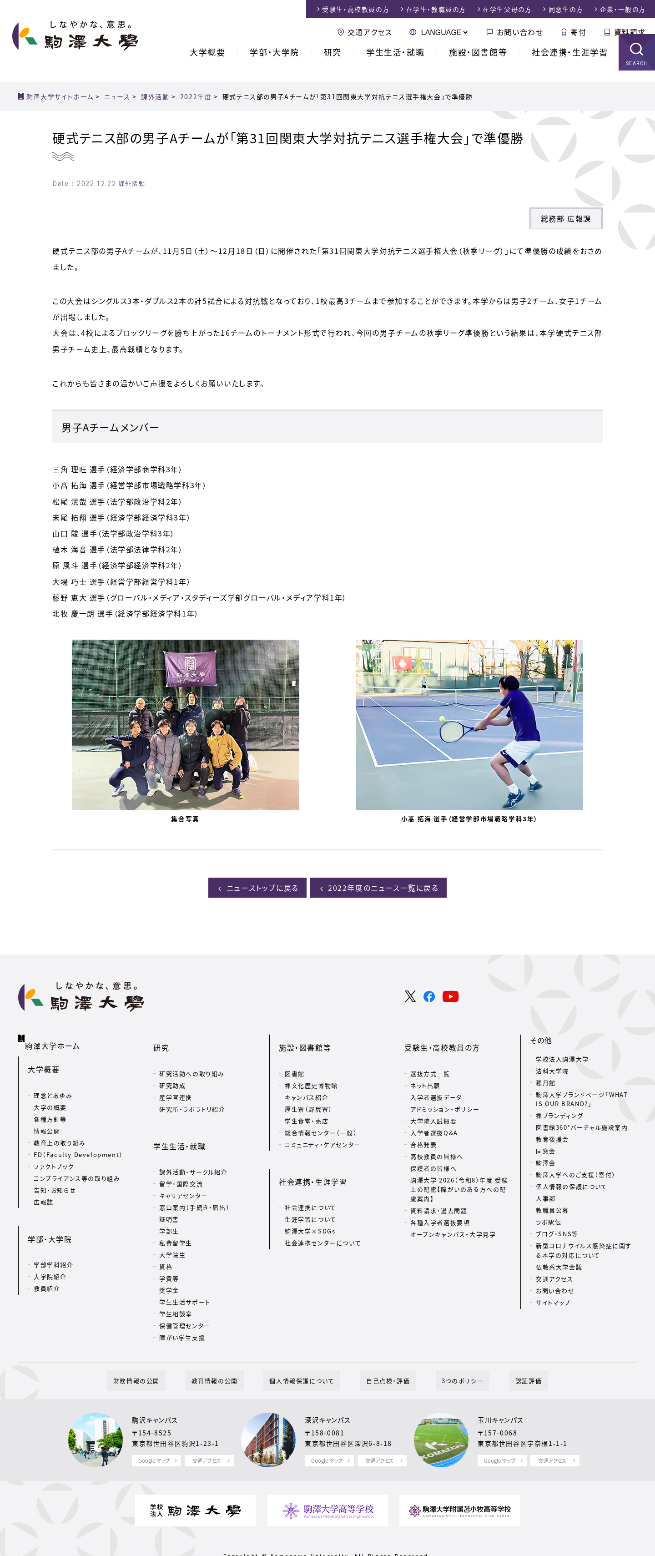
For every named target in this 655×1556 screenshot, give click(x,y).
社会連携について (311, 1176)
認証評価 (499, 1349)
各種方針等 (50, 1106)
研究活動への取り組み (192, 1057)
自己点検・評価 (382, 1349)
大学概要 (207, 63)
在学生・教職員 (436, 9)
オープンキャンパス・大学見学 (453, 1218)
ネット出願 (425, 1069)
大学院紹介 (50, 1249)
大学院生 (172, 1224)
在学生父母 (507, 9)
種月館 (546, 1080)
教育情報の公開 (232, 1349)
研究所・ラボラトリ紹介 (192, 1092)
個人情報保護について (307, 1349)
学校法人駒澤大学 (562, 1057)
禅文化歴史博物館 (311, 1069)
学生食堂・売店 (306, 1104)
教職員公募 (552, 1208)
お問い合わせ (520, 31)
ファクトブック (54, 1153)
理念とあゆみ (53, 1082)
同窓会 (546, 1149)
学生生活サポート (185, 1271)
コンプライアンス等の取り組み (77, 1165)
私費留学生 (175, 1212)
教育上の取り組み (60, 1130)
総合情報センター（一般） (321, 1116)
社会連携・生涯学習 (570, 63)
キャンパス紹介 (306, 1080)
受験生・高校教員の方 (442, 1038)
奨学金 (169, 1259)
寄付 (578, 31)
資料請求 (630, 31)
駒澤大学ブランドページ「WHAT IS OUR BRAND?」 (582, 1097)
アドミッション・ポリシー (444, 1092)
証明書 (169, 1188)
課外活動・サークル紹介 (193, 1141)
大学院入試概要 (433, 1104)
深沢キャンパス (331, 1389)
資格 (165, 1236)
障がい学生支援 (182, 1307)
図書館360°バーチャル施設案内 (582, 1126)
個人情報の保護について (572, 1185)
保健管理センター (185, 1295)
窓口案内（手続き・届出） (194, 1176)
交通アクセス (370, 31)
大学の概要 (50, 1094)
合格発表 (423, 1128)
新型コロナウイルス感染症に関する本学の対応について (584, 1249)
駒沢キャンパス (158, 1389)
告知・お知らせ (55, 1177)
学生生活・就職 (395, 63)
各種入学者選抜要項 (440, 1206)
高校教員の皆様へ (437, 1140)
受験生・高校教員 (355, 9)
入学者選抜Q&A (434, 1116)
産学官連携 (175, 1080)
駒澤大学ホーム (54, 1037)
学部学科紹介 (54, 1237)
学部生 (169, 1200)
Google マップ (154, 1430)
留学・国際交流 (181, 1153)
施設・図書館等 (478, 63)
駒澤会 (546, 1161)
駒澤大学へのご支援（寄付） (576, 1173)
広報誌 (44, 1189)
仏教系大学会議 (559, 1265)
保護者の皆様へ (433, 1151)
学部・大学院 (274, 63)
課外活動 (132, 183)
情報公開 (47, 1118)
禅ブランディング (560, 1114)
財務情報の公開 (166, 1349)
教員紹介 (47, 1261)
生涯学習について (311, 1188)
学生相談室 (175, 1283)
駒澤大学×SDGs (310, 1200)
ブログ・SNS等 (557, 1232)
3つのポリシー (445, 1349)
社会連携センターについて (323, 1212)
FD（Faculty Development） (78, 1141)
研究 (333, 63)
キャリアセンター (183, 1165)
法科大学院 (552, 1069)
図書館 (295, 1057)
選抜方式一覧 (430, 1057)
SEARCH (637, 75)
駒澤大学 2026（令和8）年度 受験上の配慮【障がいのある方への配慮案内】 (459, 1173)
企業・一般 (623, 9)
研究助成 (172, 1069)
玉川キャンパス (503, 1389)
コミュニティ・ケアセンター (323, 1128)
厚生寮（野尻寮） (309, 1092)
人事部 (546, 1196)
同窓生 (566, 9)
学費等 (169, 1247)
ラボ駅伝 (548, 1220)
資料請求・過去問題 (438, 1194)
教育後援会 (552, 1137)
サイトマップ (553, 1301)
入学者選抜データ (436, 1080)
